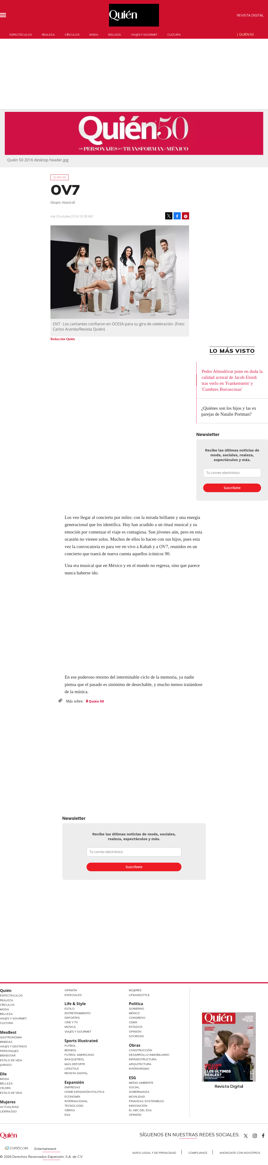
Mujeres (8, 1102)
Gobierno (136, 1008)
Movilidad (137, 1096)
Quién (5, 990)
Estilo (70, 1008)
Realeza (48, 34)
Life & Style (75, 1003)
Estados (135, 1027)
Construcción (140, 1050)
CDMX (133, 1022)
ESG (67, 1114)
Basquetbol (74, 1059)
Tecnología (74, 1105)
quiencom (259, 1135)
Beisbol (71, 1050)
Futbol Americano (79, 1054)
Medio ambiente (141, 1082)
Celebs (5, 1088)
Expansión (74, 1082)
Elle (3, 1074)
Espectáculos (21, 34)
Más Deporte (75, 1064)
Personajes (9, 1051)
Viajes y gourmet (144, 34)
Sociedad (136, 1036)
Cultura (173, 34)
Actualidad (9, 1107)
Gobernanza (139, 1092)
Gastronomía (11, 1037)
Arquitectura (140, 1064)
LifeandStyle (139, 995)
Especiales (73, 995)
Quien (245, 1135)
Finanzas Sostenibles (146, 1101)
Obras (70, 1110)
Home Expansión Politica (84, 1092)
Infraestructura (143, 1059)
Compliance (197, 1152)
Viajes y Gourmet (13, 1018)
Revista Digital (250, 15)
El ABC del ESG (140, 1110)
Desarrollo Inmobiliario (149, 1054)
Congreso (137, 1017)
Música (70, 1027)
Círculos (72, 34)
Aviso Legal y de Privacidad (154, 1152)
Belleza (114, 34)
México (134, 1013)
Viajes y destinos (13, 1046)
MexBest (8, 1032)
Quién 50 (246, 34)
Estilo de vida (11, 1092)
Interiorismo (139, 1068)
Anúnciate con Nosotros (239, 1152)
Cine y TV (71, 1022)
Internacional (76, 1101)
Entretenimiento (78, 1013)
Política (136, 1003)
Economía (72, 1096)
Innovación (138, 1105)
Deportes (72, 1017)
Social (134, 1087)
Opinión (71, 990)
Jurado (6, 1065)
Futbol (70, 1045)
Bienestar (8, 1055)
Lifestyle (72, 1068)
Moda (93, 34)
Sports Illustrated (81, 1040)
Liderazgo (8, 1111)
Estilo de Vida (11, 1060)
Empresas (72, 1087)
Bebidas (6, 1042)
